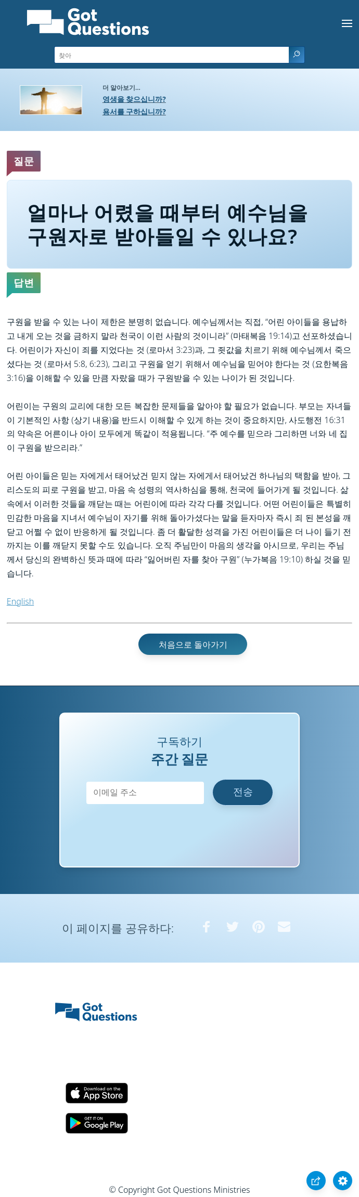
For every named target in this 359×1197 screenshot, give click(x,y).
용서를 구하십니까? (134, 111)
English (20, 601)
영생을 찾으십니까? (134, 99)
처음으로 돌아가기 (193, 644)
